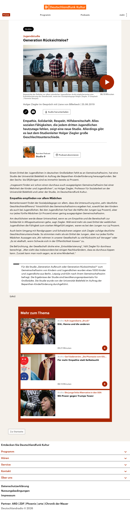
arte (41, 503)
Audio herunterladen (58, 112)
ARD (15, 503)
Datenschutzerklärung (15, 486)
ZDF (22, 503)
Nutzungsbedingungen (15, 490)
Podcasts (85, 15)
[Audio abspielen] (107, 82)
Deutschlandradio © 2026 (17, 508)
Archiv (28, 29)
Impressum (8, 495)
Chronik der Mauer (56, 503)
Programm (45, 15)
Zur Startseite (16, 431)
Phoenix (32, 503)
